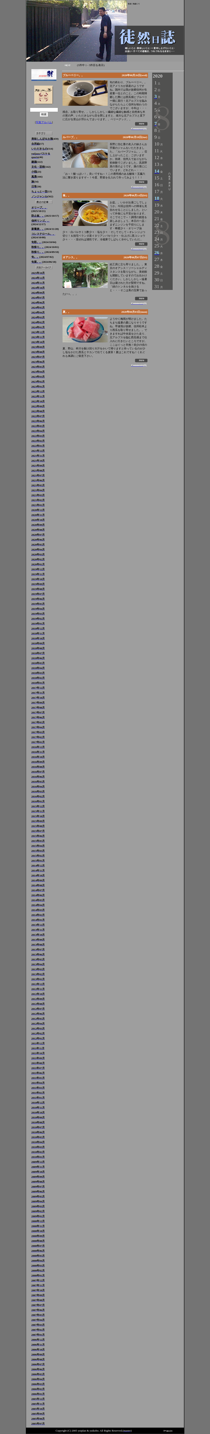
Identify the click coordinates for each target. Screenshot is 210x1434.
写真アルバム (44, 122)
